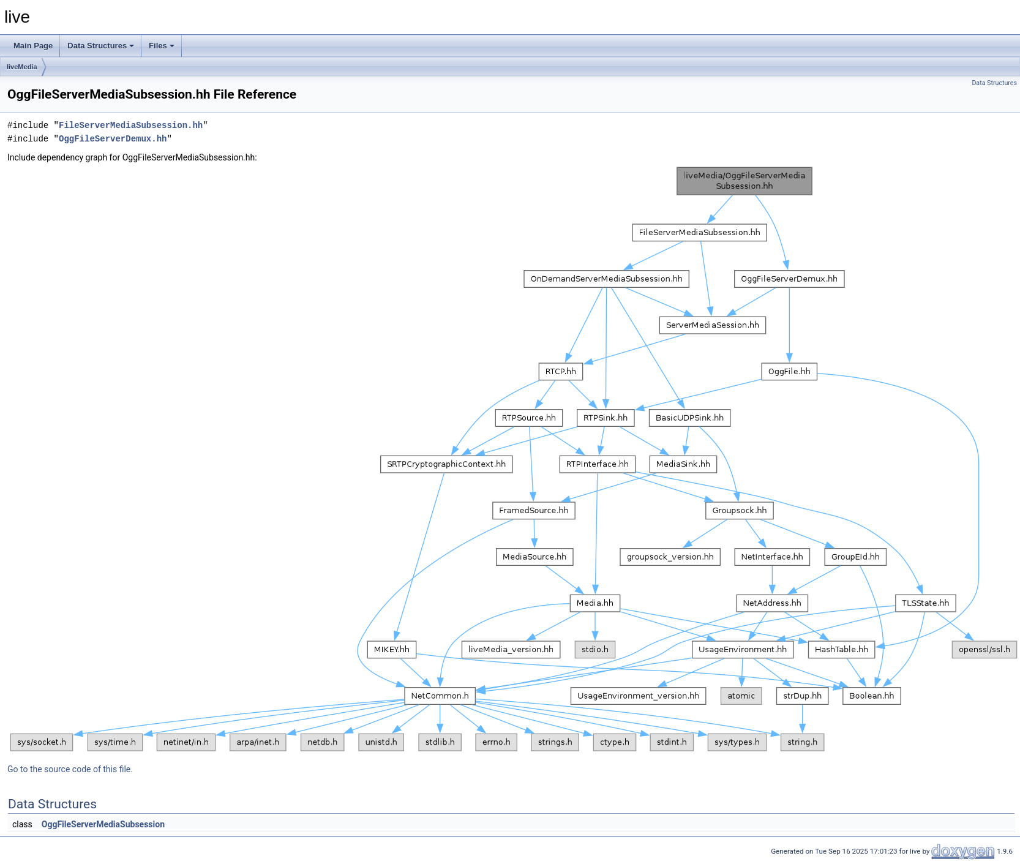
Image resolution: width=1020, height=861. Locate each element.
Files (161, 45)
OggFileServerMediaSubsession (103, 824)
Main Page (33, 45)
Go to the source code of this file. (70, 769)
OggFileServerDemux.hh (113, 139)
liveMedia (22, 66)
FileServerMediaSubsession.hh (131, 125)
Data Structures (100, 45)
